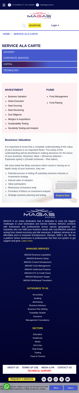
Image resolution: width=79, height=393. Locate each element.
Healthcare (37, 338)
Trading (37, 352)
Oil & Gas (37, 345)
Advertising (38, 302)
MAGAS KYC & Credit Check (37, 273)
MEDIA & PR (48, 367)
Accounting (38, 294)
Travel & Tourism (37, 356)
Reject (70, 388)
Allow (56, 388)
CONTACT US (65, 367)
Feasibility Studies (37, 313)
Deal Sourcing (15, 105)
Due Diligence (15, 114)
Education (37, 334)
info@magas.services (44, 5)
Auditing (37, 298)
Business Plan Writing (37, 309)
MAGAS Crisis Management (37, 266)
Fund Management (59, 96)
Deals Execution (16, 101)
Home (6, 34)
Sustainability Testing (18, 123)
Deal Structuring (16, 110)
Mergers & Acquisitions (19, 119)
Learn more (27, 241)
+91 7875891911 (15, 5)
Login (54, 25)
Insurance (37, 316)
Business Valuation (17, 96)
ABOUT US (13, 367)
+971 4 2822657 (29, 5)
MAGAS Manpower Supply (38, 277)
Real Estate (37, 349)
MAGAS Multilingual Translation (37, 280)
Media (37, 342)
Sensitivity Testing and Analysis (23, 128)
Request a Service (21, 379)
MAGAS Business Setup (38, 258)
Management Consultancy (37, 320)
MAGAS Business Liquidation (37, 255)
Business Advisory (37, 305)
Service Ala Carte (26, 34)
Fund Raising (56, 102)
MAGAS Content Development (37, 262)
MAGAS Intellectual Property (38, 269)
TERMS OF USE (30, 367)
